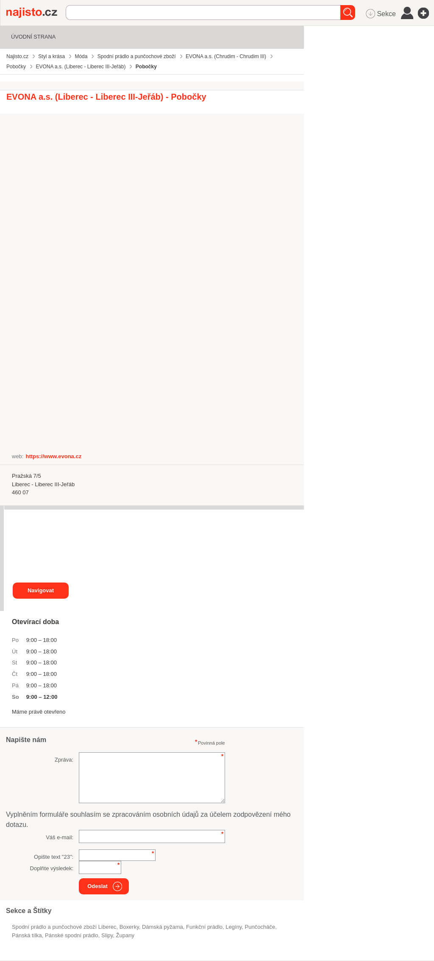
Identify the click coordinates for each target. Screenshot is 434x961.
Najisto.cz (36, 12)
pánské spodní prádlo (71, 935)
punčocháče (260, 927)
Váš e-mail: (59, 837)
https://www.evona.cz (53, 456)
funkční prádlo (204, 927)
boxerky (129, 927)
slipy (107, 935)
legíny (233, 927)
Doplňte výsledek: (52, 868)
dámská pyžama (162, 927)
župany (125, 935)
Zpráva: (64, 759)
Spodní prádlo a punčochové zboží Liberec (64, 927)
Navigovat (41, 590)
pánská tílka (27, 935)
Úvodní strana (33, 37)
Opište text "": (53, 857)
